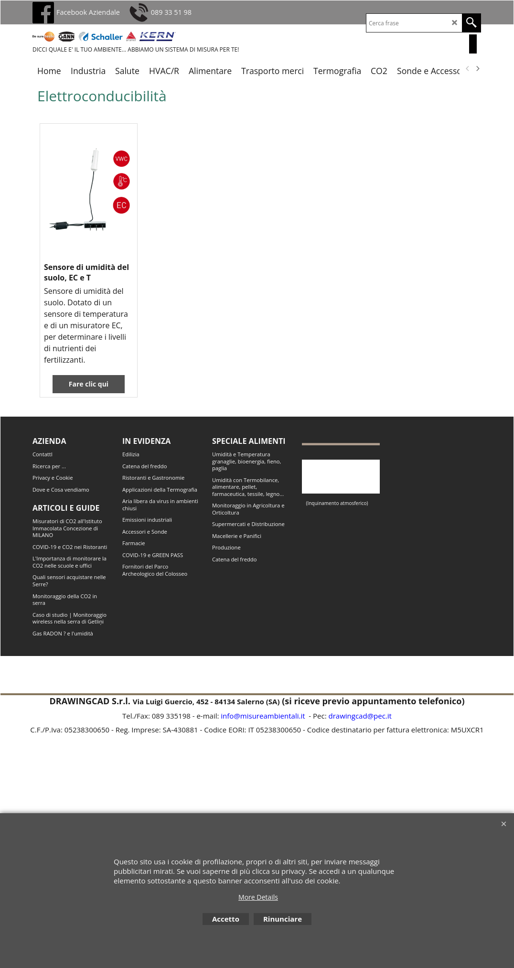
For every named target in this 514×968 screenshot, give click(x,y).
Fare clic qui (88, 383)
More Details (258, 897)
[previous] (467, 69)
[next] (477, 69)
